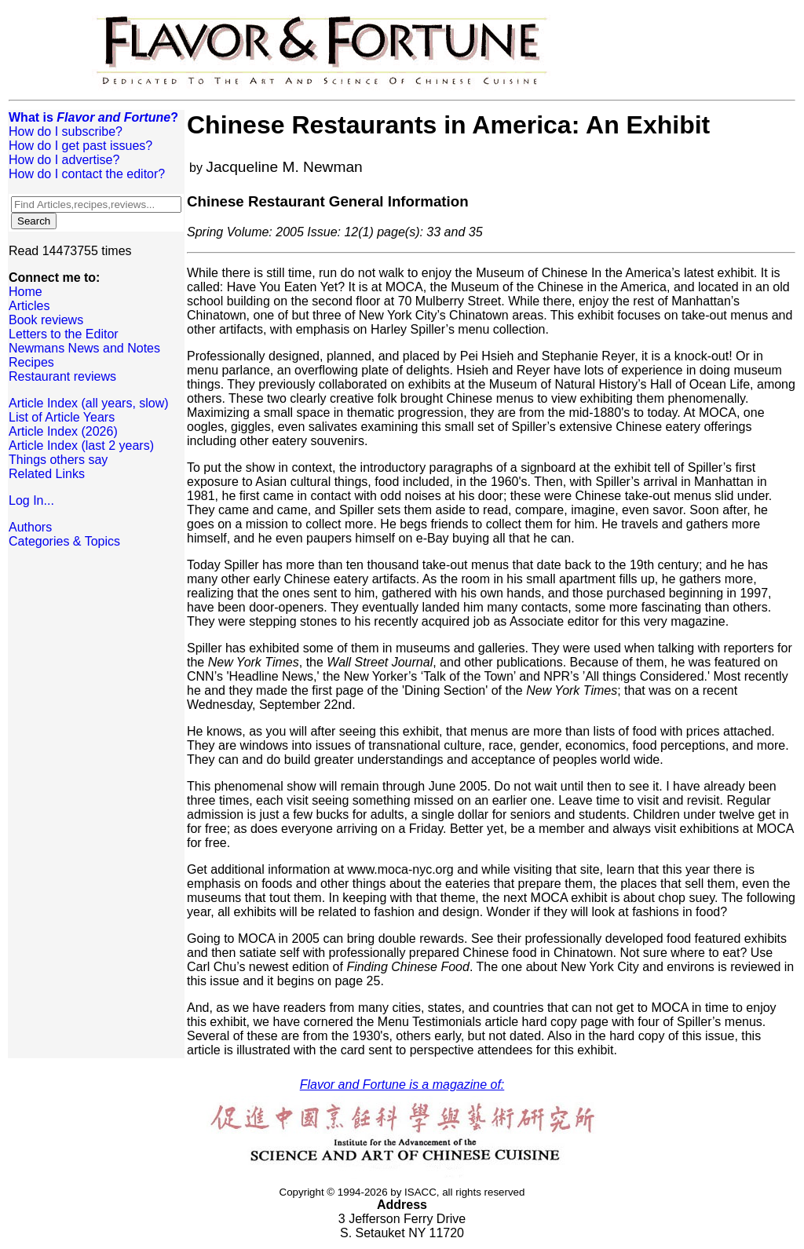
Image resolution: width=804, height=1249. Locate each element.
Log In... (31, 500)
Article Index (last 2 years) (81, 445)
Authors (30, 527)
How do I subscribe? (65, 131)
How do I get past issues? (80, 145)
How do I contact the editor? (87, 174)
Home (25, 291)
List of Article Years (62, 417)
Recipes (31, 362)
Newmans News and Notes (84, 348)
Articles (29, 305)
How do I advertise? (64, 159)
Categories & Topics (64, 541)
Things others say (58, 459)
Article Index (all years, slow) (89, 403)
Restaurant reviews (62, 376)
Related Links (47, 473)
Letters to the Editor (64, 334)
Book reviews (46, 320)
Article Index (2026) (63, 431)
